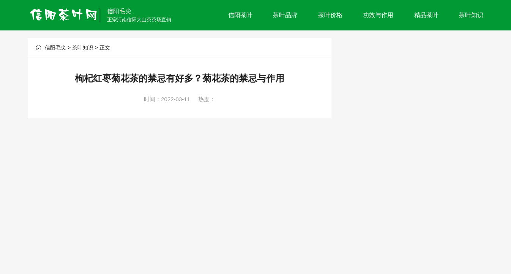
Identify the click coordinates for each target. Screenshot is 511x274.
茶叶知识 (471, 15)
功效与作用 (378, 15)
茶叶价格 (330, 15)
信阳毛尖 (119, 11)
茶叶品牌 (285, 15)
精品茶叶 (426, 15)
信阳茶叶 (240, 15)
